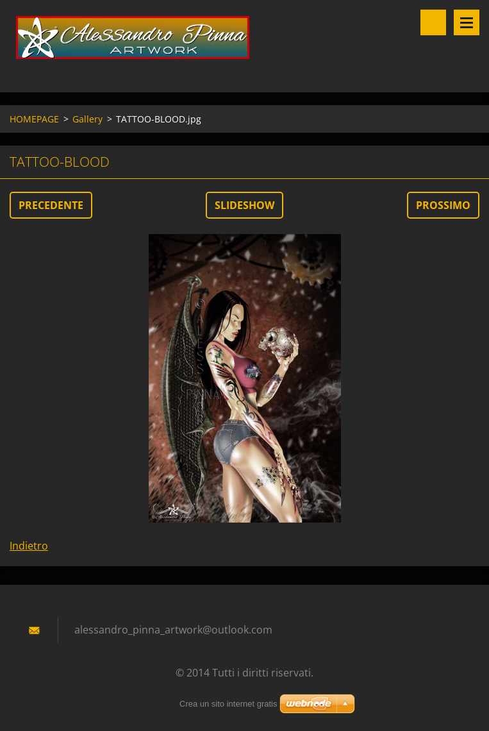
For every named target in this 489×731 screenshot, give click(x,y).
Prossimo (443, 205)
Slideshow (244, 205)
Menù (466, 22)
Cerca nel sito (433, 22)
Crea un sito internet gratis (228, 704)
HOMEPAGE (34, 119)
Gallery (87, 119)
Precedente (51, 205)
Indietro (29, 546)
